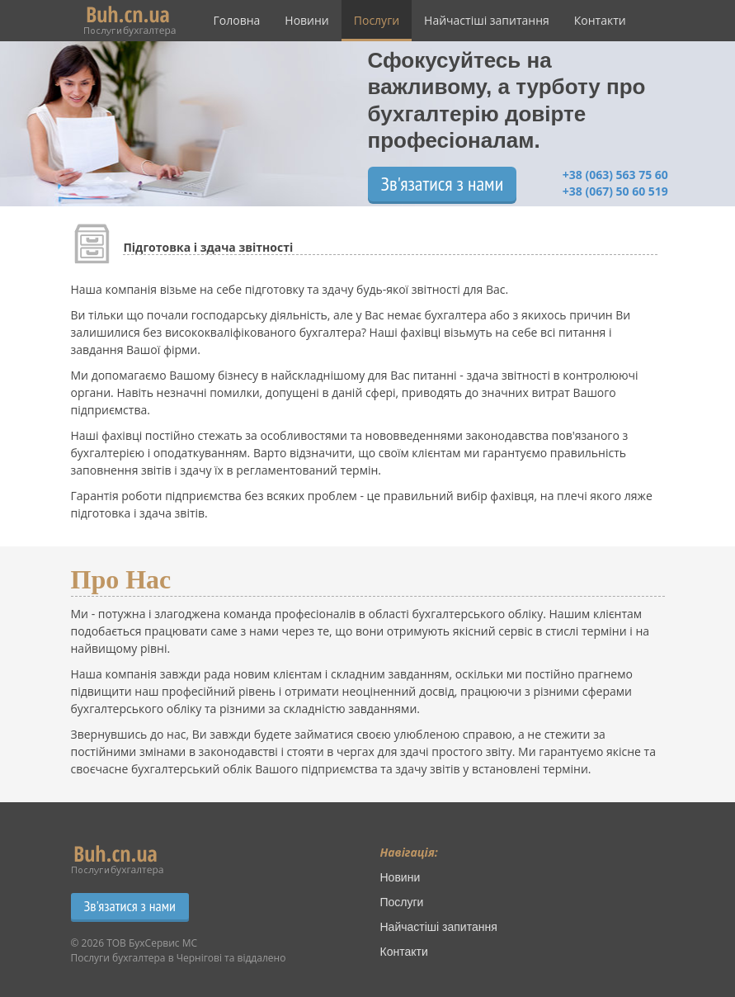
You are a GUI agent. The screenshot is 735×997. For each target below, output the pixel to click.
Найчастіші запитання (486, 20)
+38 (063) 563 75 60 (615, 174)
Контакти (600, 20)
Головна (237, 20)
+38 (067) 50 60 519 (615, 191)
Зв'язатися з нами (442, 183)
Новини (306, 20)
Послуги (376, 20)
